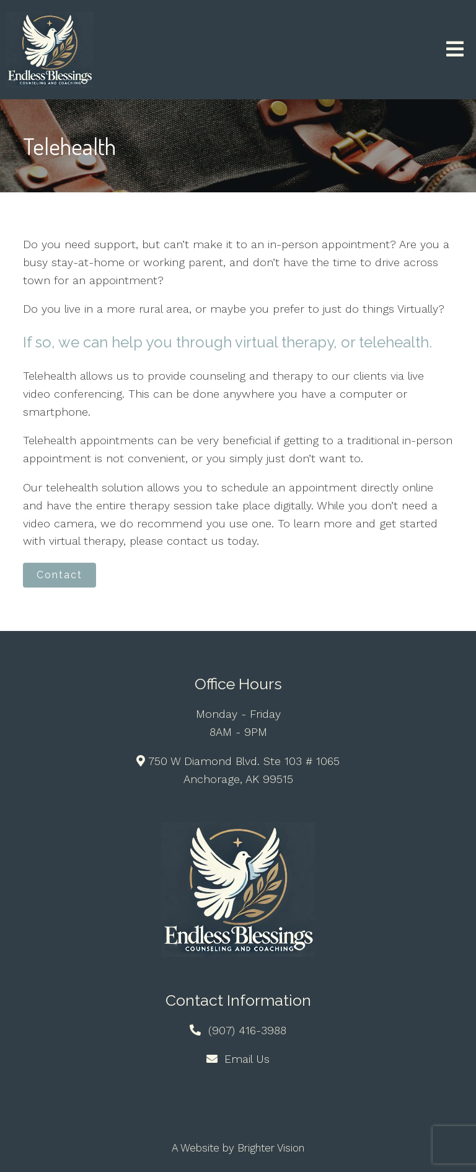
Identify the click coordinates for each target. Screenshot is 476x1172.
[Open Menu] (455, 50)
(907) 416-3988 (247, 1030)
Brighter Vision (270, 1148)
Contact (59, 575)
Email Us (247, 1058)
